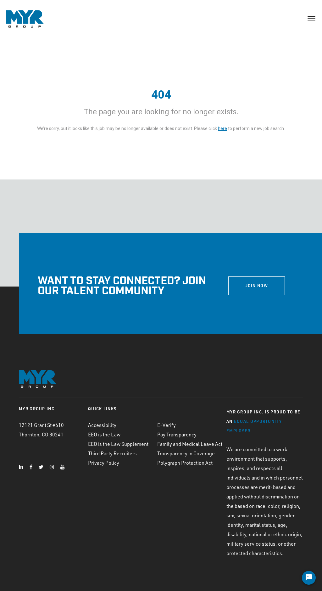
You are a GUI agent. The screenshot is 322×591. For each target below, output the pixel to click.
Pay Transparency (177, 434)
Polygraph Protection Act (185, 463)
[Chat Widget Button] (309, 578)
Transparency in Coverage (186, 453)
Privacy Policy (103, 463)
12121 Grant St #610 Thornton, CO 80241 (41, 430)
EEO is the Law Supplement (118, 444)
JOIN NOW (257, 285)
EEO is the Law (104, 434)
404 (161, 94)
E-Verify (166, 425)
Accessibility (102, 425)
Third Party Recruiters (112, 453)
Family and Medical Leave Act (189, 444)
